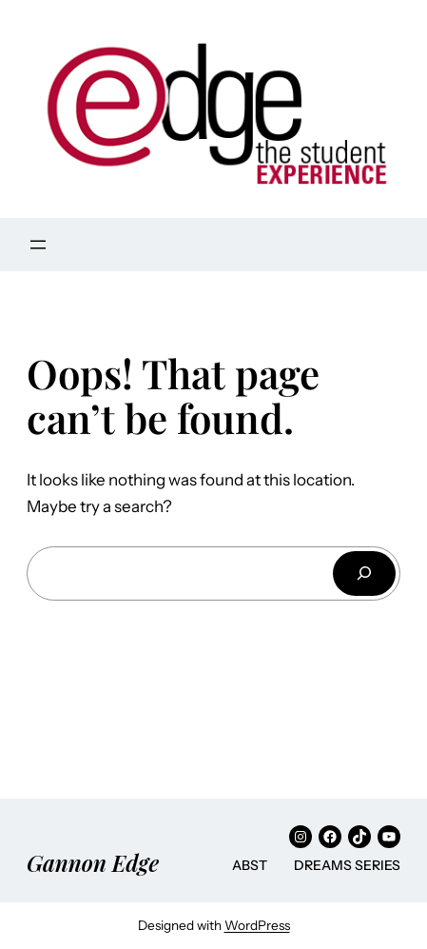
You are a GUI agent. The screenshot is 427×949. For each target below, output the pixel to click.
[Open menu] (38, 244)
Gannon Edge (93, 863)
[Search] (364, 573)
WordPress (257, 925)
